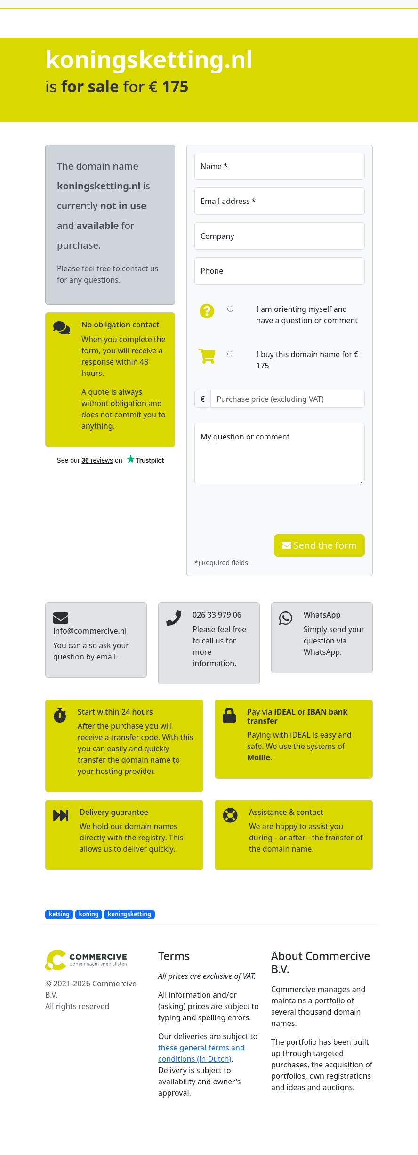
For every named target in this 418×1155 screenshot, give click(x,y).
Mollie (258, 757)
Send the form (319, 545)
